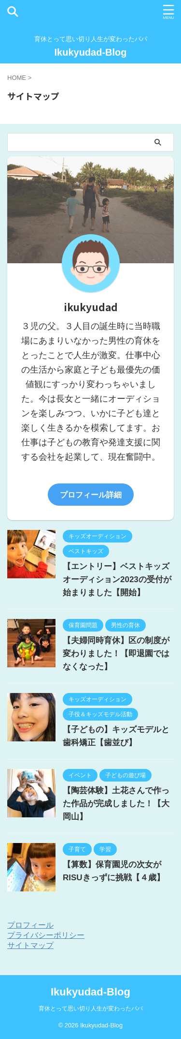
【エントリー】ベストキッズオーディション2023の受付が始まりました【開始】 (117, 579)
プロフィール (30, 925)
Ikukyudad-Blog (90, 52)
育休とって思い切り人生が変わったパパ (91, 1008)
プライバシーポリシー (45, 935)
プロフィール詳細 (91, 494)
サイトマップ (30, 945)
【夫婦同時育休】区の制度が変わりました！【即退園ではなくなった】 (116, 653)
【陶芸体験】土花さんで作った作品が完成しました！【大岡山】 (116, 803)
